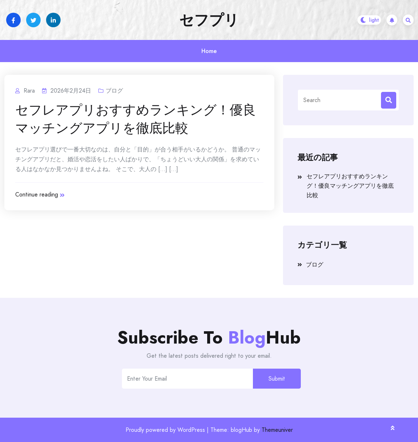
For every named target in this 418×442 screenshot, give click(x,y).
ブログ (114, 90)
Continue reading (40, 194)
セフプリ (209, 20)
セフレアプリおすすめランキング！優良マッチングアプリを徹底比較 (135, 119)
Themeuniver (277, 430)
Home (209, 51)
